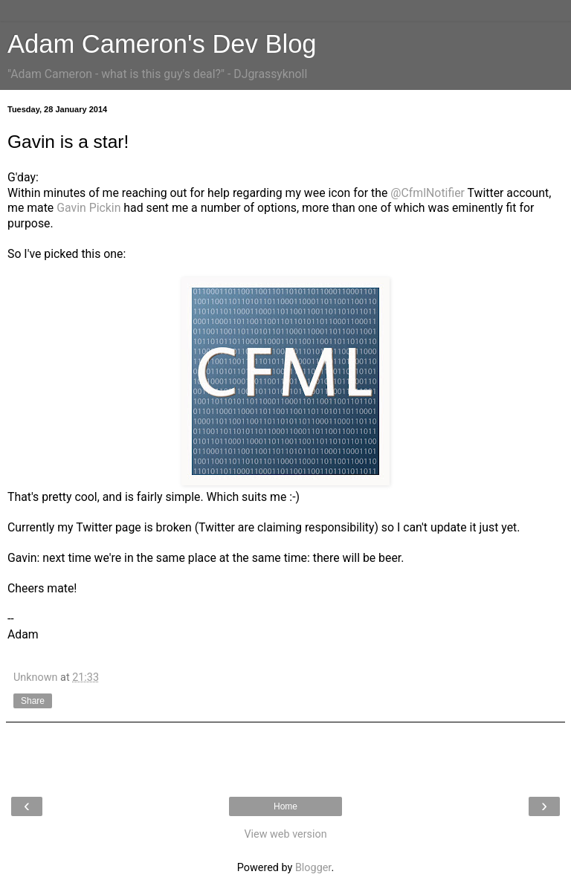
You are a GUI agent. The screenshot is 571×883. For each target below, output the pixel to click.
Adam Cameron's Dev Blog (162, 44)
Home (285, 806)
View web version (285, 834)
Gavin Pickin (88, 208)
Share (33, 701)
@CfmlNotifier (427, 193)
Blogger (313, 867)
